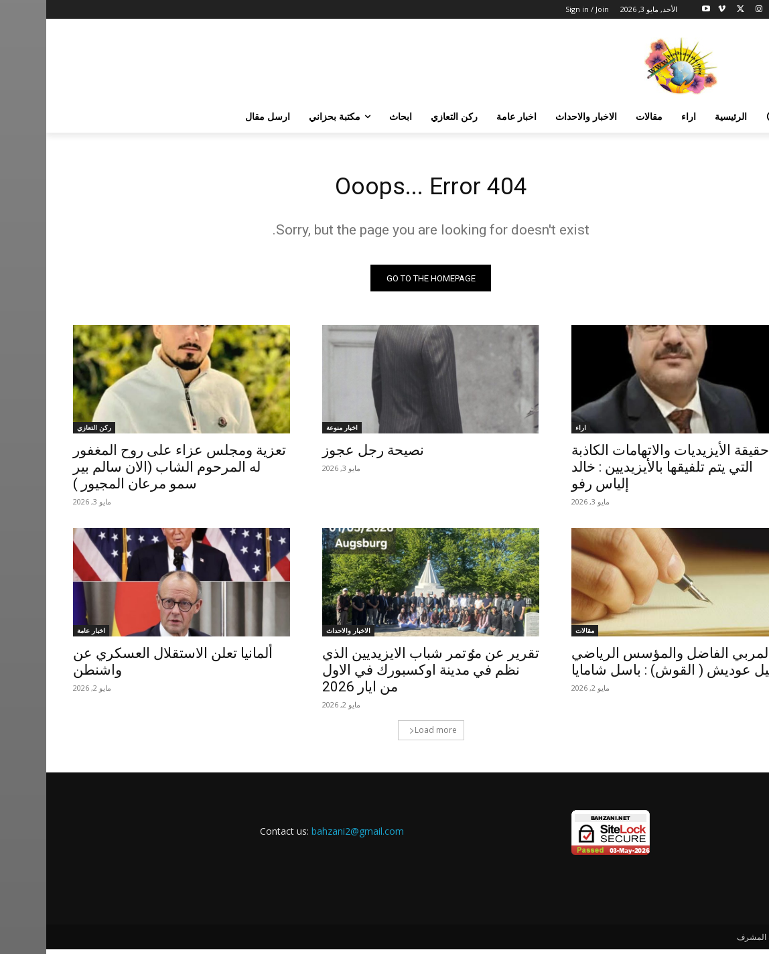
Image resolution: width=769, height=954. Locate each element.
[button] (726, 116)
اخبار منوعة (295, 432)
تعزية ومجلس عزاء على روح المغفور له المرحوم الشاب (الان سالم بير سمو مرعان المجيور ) (133, 471)
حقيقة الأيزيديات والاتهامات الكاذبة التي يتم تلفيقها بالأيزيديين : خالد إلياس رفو (624, 471)
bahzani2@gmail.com (311, 835)
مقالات (538, 635)
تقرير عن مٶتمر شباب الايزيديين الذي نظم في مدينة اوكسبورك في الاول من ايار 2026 (384, 674)
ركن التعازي (48, 432)
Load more (387, 734)
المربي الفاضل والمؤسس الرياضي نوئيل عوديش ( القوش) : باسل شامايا (631, 666)
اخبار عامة (45, 635)
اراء (534, 432)
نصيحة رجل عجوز (327, 455)
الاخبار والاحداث (302, 635)
